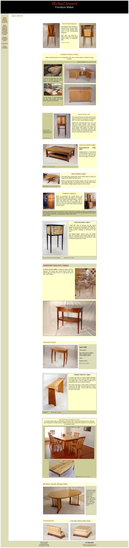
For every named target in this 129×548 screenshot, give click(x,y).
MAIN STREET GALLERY (80, 118)
